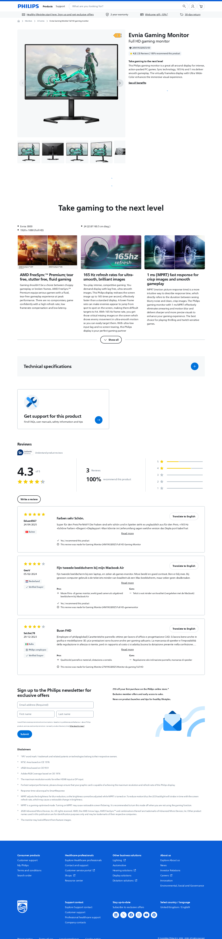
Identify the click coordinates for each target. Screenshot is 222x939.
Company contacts (75, 922)
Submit (24, 734)
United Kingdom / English (175, 907)
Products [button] (48, 6)
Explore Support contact (78, 907)
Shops (70, 876)
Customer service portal (80, 870)
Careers (166, 876)
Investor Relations (170, 870)
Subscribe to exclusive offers (128, 907)
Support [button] (60, 6)
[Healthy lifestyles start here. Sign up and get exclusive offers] (58, 14)
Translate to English (184, 516)
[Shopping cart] (201, 6)
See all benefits (137, 83)
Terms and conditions (29, 870)
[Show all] (111, 340)
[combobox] (121, 6)
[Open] (117, 35)
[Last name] (75, 714)
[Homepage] (28, 6)
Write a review (29, 499)
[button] (194, 366)
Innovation (166, 881)
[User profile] (193, 6)
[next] (119, 83)
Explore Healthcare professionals (83, 860)
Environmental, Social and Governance (182, 886)
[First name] (35, 714)
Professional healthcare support (83, 917)
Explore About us (170, 860)
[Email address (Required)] (55, 705)
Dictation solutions (125, 881)
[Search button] (184, 6)
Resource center (74, 881)
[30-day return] (190, 14)
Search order (24, 876)
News (163, 865)
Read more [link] (127, 533)
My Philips (23, 865)
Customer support (27, 860)
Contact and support (76, 865)
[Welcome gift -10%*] (154, 14)
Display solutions (122, 876)
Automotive (119, 865)
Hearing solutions (124, 870)
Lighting (119, 860)
